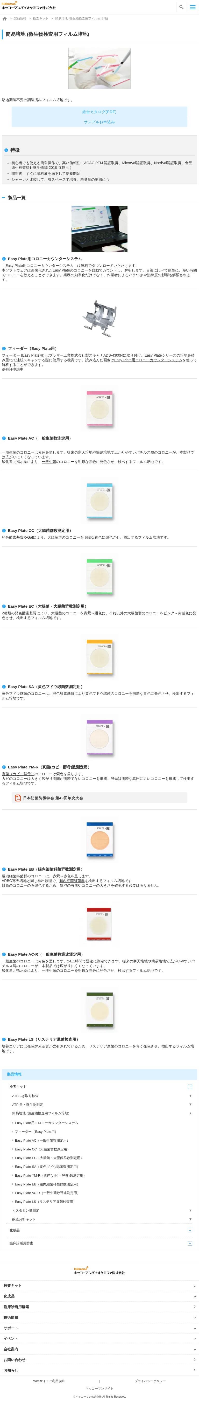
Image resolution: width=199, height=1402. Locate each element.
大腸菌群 (54, 537)
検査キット (40, 18)
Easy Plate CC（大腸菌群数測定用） (40, 530)
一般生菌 (9, 452)
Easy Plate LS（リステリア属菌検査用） (44, 1039)
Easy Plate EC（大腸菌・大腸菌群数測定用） (48, 606)
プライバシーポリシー (150, 1381)
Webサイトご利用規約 (48, 1381)
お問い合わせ (14, 1360)
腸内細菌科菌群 (14, 876)
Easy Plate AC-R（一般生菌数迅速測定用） (46, 954)
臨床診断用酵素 (16, 1307)
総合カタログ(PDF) (99, 112)
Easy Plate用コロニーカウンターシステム (45, 258)
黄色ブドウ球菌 (14, 693)
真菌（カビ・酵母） (18, 774)
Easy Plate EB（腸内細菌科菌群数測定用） (46, 869)
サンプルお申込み (99, 122)
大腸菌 (56, 613)
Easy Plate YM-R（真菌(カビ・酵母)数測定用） (49, 767)
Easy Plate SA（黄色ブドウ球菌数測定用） (46, 686)
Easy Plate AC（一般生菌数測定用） (40, 438)
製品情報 (20, 18)
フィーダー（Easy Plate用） (33, 348)
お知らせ (11, 1370)
